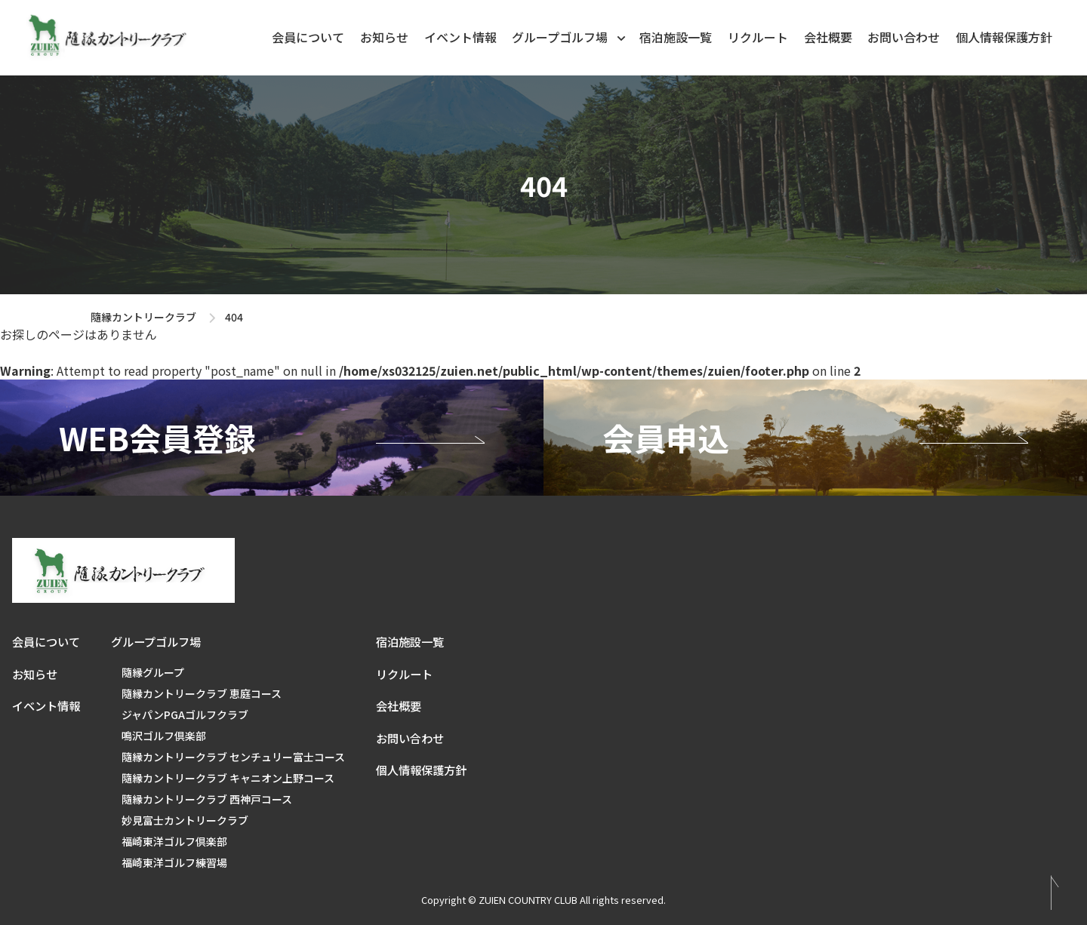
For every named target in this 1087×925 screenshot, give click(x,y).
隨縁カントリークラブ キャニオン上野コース (228, 777)
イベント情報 (460, 37)
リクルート (758, 37)
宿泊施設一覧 (675, 37)
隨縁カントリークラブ (143, 316)
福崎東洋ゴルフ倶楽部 (174, 841)
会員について (308, 37)
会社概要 (828, 37)
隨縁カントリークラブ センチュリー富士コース (233, 756)
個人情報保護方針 (1004, 37)
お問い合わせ (903, 37)
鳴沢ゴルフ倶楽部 (164, 735)
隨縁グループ (153, 672)
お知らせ (384, 37)
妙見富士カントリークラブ (185, 820)
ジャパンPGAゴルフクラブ (185, 714)
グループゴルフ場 (570, 36)
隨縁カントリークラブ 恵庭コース (202, 693)
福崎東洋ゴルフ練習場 (174, 862)
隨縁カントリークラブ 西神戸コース (207, 799)
